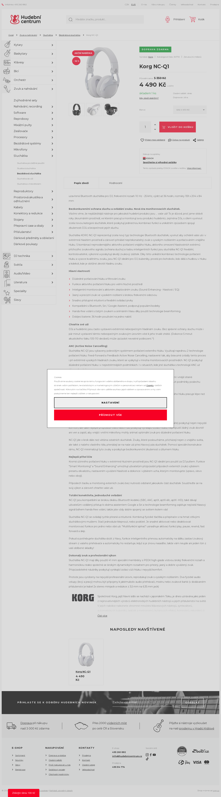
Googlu (150, 384)
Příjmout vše (110, 415)
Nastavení (110, 402)
